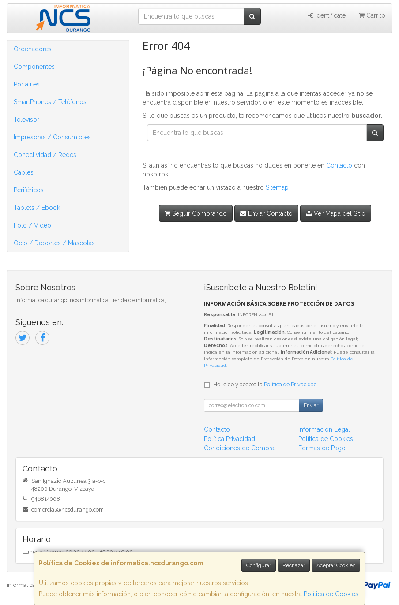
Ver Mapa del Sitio (335, 213)
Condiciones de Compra (239, 448)
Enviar (311, 405)
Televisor (26, 119)
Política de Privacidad (290, 384)
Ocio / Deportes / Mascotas (54, 242)
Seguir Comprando (196, 213)
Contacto (339, 165)
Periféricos (29, 190)
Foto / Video (32, 225)
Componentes (34, 66)
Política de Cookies (331, 594)
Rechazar (293, 565)
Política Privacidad (229, 438)
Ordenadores (33, 48)
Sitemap (277, 187)
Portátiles (27, 84)
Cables (24, 172)
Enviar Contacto (266, 213)
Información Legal (324, 429)
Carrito (372, 15)
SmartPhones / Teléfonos (50, 101)
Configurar (258, 565)
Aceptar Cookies (335, 565)
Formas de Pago (322, 448)
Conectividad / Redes (45, 154)
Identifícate (327, 15)
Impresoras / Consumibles (52, 137)
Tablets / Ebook (37, 207)
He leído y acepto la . (265, 384)
